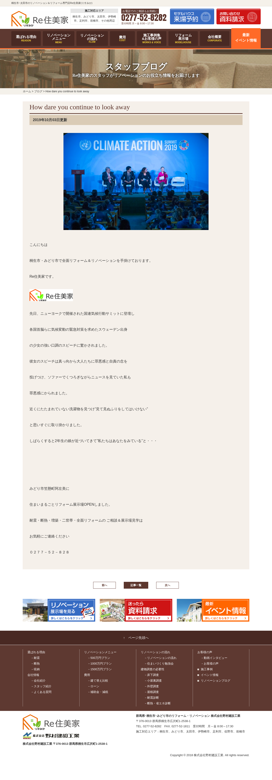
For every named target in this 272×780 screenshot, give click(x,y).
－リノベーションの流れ (160, 658)
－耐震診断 (151, 697)
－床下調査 (151, 675)
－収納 (35, 669)
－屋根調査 (151, 692)
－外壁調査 (151, 686)
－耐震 (35, 658)
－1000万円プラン (99, 663)
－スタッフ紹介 (41, 686)
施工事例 (207, 669)
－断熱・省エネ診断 (157, 703)
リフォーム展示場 (183, 38)
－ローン (93, 686)
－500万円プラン (98, 658)
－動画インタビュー (214, 658)
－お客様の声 (210, 663)
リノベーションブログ (215, 680)
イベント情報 (210, 675)
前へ (104, 585)
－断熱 (35, 663)
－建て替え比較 (97, 680)
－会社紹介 (38, 680)
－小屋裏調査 (153, 680)
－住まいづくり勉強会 (159, 663)
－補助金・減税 (97, 692)
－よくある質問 (41, 692)
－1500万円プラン (99, 669)
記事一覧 (136, 585)
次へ (167, 585)
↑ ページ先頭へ (136, 638)
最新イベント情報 (246, 37)
